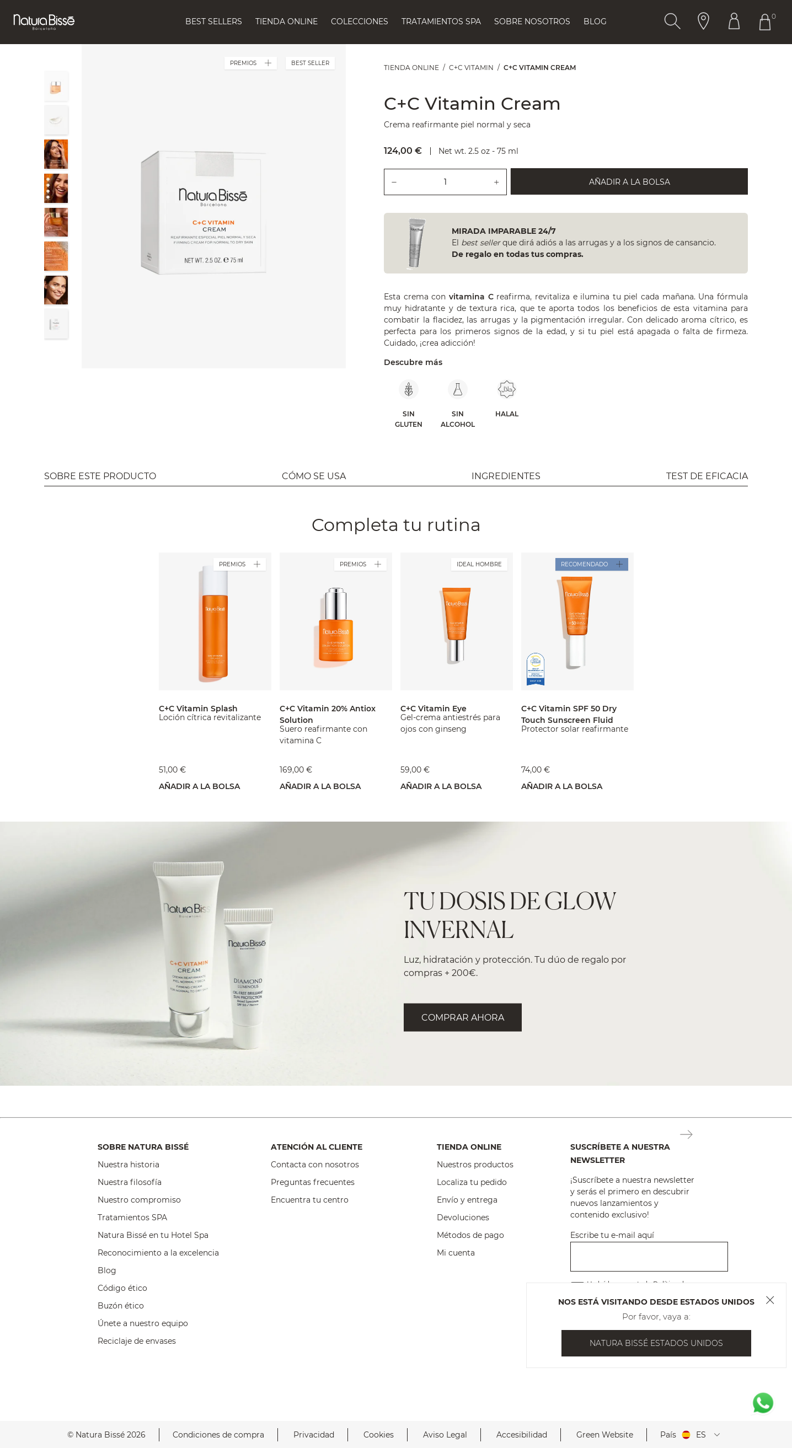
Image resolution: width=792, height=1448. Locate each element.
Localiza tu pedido (472, 1182)
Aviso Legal (445, 1435)
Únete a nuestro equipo (143, 1323)
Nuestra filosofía (130, 1182)
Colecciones (359, 21)
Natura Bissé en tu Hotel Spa (153, 1235)
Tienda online (286, 21)
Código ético (122, 1288)
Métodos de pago (470, 1235)
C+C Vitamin (471, 67)
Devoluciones (463, 1217)
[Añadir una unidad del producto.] (497, 182)
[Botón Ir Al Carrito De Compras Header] (767, 22)
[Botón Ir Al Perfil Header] (734, 22)
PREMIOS (250, 63)
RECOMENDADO (592, 564)
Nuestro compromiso (139, 1200)
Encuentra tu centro (310, 1200)
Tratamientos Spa (441, 21)
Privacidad (313, 1435)
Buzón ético (121, 1306)
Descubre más (413, 362)
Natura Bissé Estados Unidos (656, 1343)
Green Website (604, 1435)
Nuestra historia (128, 1165)
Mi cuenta (456, 1253)
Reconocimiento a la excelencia (158, 1253)
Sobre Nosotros (532, 21)
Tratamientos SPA (132, 1217)
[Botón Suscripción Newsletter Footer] (686, 1135)
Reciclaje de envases (137, 1341)
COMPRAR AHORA (462, 1017)
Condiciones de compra (218, 1435)
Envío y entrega (467, 1200)
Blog (595, 21)
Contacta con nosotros (315, 1165)
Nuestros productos (475, 1165)
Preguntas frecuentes (313, 1182)
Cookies (378, 1435)
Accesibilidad (521, 1435)
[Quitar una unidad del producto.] (394, 182)
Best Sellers (213, 21)
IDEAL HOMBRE (479, 564)
